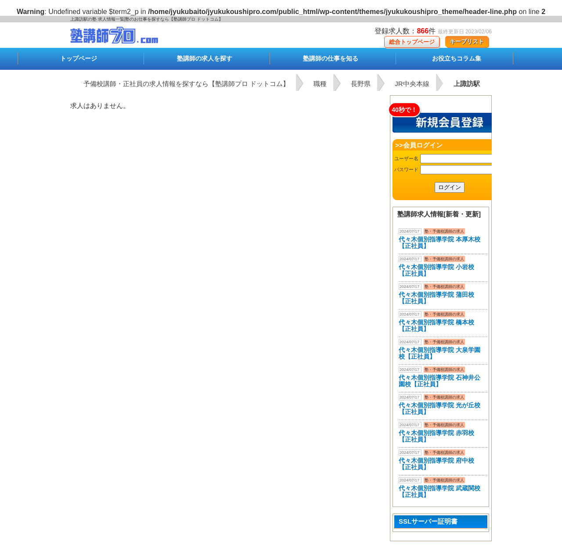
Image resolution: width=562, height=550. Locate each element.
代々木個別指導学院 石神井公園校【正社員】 (439, 381)
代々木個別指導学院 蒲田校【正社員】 (436, 298)
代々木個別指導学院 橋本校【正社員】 (436, 325)
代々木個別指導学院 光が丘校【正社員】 (439, 408)
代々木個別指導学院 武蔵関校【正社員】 (439, 491)
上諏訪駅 (467, 83)
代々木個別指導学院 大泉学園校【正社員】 (439, 353)
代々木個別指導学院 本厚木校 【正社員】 (439, 242)
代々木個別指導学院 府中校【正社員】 (436, 464)
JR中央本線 (412, 83)
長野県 (361, 83)
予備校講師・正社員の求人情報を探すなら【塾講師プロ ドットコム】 (186, 83)
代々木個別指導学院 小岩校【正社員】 (436, 270)
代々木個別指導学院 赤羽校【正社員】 (436, 436)
